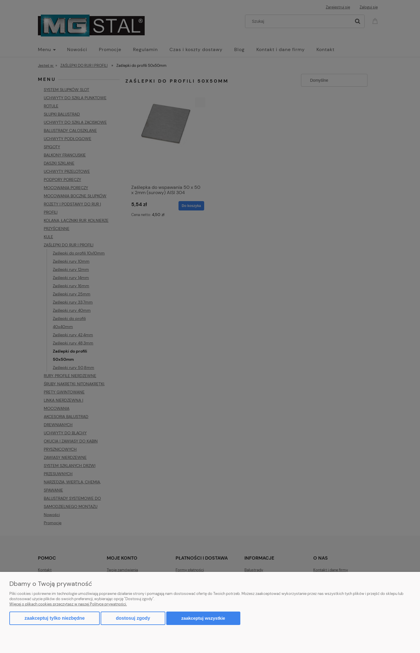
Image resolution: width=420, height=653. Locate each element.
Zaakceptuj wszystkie (203, 618)
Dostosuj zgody (133, 618)
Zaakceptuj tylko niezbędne (54, 618)
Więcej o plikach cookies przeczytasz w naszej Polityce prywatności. (68, 604)
